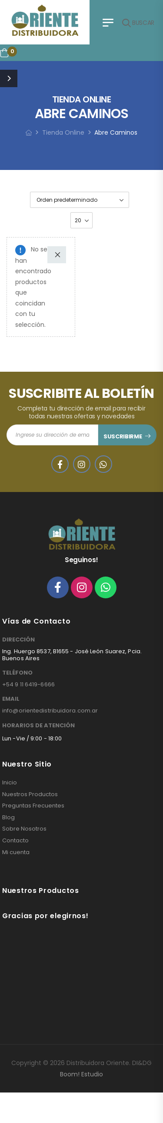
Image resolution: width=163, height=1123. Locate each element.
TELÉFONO (17, 672)
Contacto (15, 840)
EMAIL (11, 699)
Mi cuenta (16, 852)
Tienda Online (63, 132)
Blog (8, 817)
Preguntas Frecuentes (33, 805)
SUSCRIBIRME (122, 436)
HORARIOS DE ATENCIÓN (38, 725)
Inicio (9, 782)
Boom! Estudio (81, 1074)
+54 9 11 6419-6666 (28, 684)
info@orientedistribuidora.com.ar (50, 710)
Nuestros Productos (30, 794)
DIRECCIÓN (18, 639)
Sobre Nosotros (24, 828)
